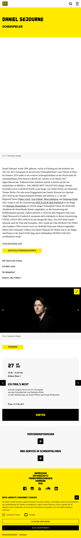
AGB (40, 483)
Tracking (32, 515)
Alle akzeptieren (40, 528)
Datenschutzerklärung (9, 534)
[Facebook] (25, 488)
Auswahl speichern (40, 522)
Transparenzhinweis (40, 478)
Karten (40, 414)
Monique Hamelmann (16, 206)
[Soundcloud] (47, 488)
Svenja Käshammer (52, 395)
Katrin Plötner (34, 395)
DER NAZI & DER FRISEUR (49, 202)
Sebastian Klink (70, 199)
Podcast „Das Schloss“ (11, 278)
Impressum (23, 534)
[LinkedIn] (56, 488)
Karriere (41, 480)
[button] (70, 3)
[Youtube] (39, 488)
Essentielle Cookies (13, 515)
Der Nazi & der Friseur (12, 261)
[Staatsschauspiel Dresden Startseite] (5, 3)
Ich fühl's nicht (8, 266)
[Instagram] (32, 488)
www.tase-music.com (12, 243)
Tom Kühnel (37, 199)
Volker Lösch (24, 199)
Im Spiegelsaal (8, 272)
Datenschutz (40, 475)
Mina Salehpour (51, 199)
